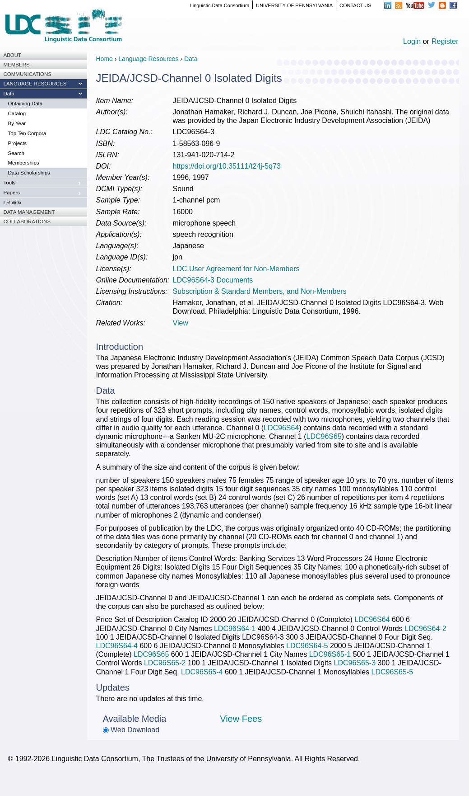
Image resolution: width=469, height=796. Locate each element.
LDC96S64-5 (307, 646)
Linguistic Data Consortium (219, 5)
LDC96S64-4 (117, 646)
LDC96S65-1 (330, 654)
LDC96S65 (323, 436)
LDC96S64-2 (425, 628)
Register (445, 41)
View (180, 323)
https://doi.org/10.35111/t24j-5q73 (227, 166)
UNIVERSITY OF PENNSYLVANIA (294, 5)
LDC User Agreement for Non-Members (236, 269)
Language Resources (148, 58)
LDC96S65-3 (355, 663)
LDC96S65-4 (202, 672)
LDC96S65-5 (392, 672)
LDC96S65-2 (165, 663)
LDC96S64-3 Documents (213, 280)
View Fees (241, 719)
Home (104, 58)
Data (191, 58)
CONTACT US (355, 5)
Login (412, 41)
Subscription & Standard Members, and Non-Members (260, 291)
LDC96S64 (281, 428)
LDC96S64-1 (235, 628)
